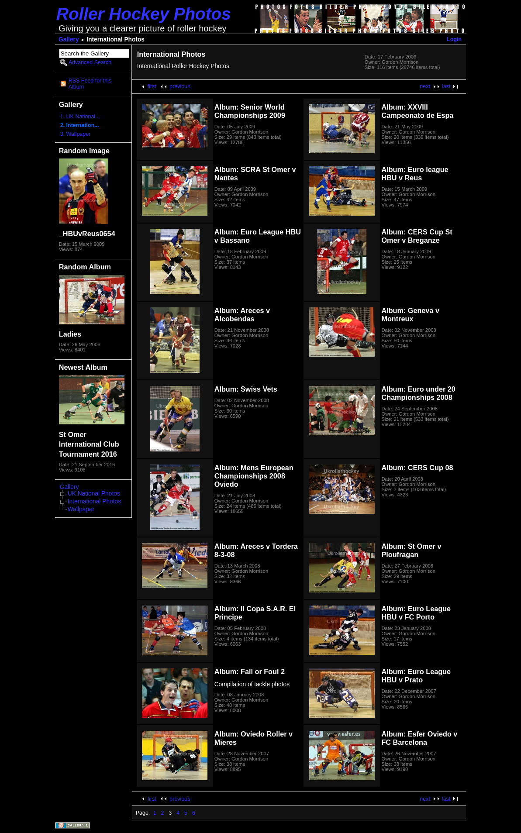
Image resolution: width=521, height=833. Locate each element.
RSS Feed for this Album (90, 84)
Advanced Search (90, 62)
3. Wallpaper (75, 134)
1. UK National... (80, 117)
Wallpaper (81, 509)
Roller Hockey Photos (143, 13)
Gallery (69, 39)
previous (179, 86)
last (446, 86)
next (425, 86)
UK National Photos (94, 493)
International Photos (94, 501)
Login (454, 39)
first (152, 86)
